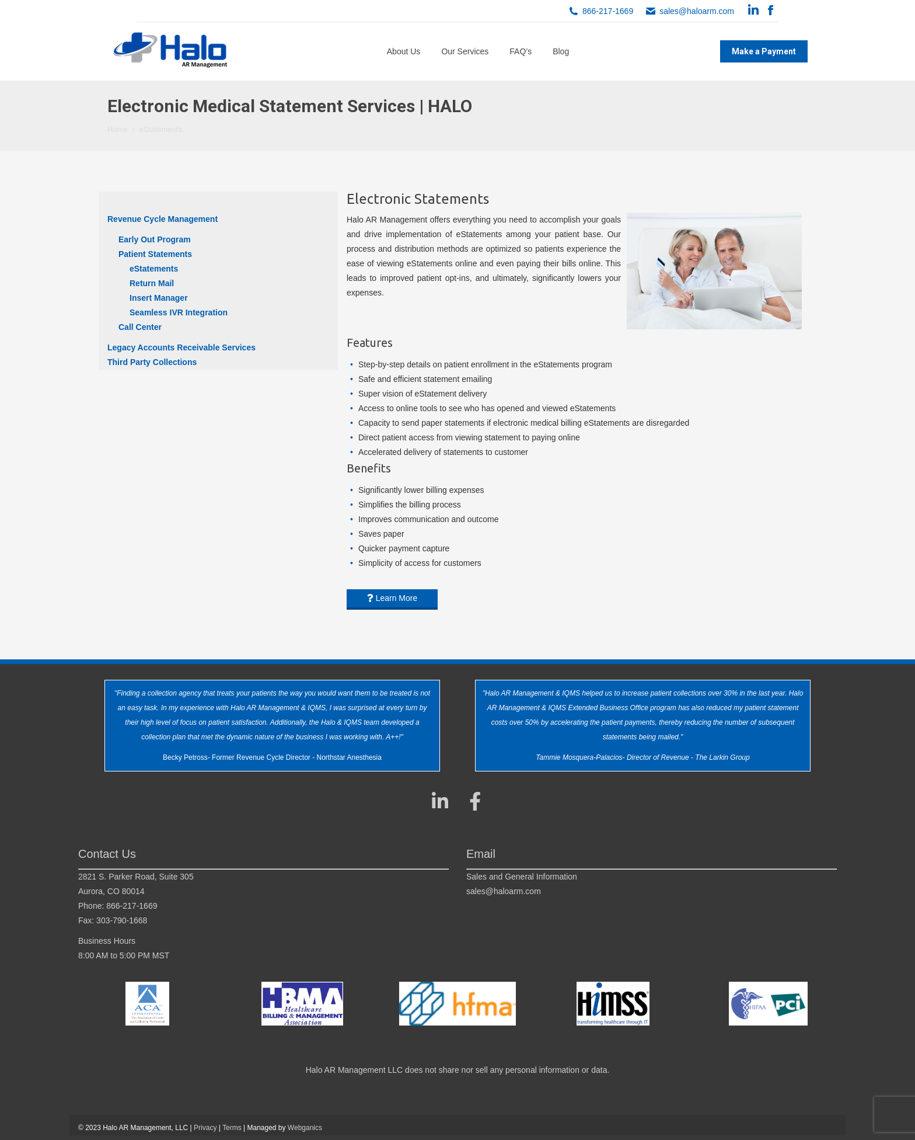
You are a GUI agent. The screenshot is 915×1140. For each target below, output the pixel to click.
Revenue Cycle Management (162, 219)
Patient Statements (155, 254)
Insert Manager (159, 298)
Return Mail (152, 283)
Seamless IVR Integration (179, 312)
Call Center (140, 327)
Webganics (305, 1128)
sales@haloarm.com (696, 11)
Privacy (205, 1128)
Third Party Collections (152, 362)
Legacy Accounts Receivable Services (181, 347)
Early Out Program (154, 239)
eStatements (154, 268)
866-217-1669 (607, 11)
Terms (232, 1128)
